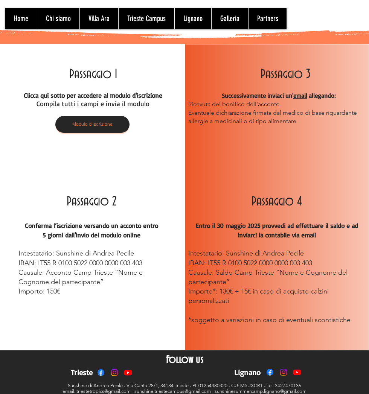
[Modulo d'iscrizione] (92, 124)
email (300, 95)
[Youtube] (128, 372)
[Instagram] (114, 372)
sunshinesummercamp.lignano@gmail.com (260, 391)
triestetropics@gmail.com (103, 391)
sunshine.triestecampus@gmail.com (172, 391)
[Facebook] (100, 372)
